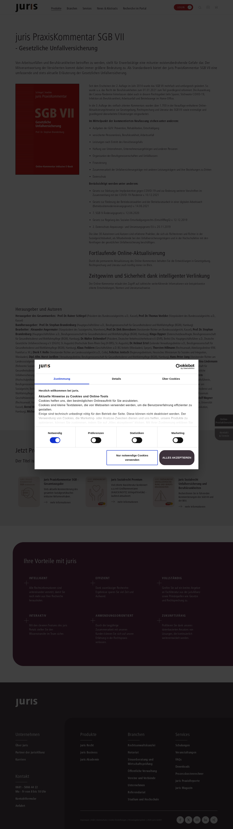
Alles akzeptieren (176, 457)
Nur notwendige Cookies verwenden (132, 457)
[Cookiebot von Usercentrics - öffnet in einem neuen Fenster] (178, 366)
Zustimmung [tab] (62, 378)
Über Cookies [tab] (171, 378)
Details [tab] (116, 378)
